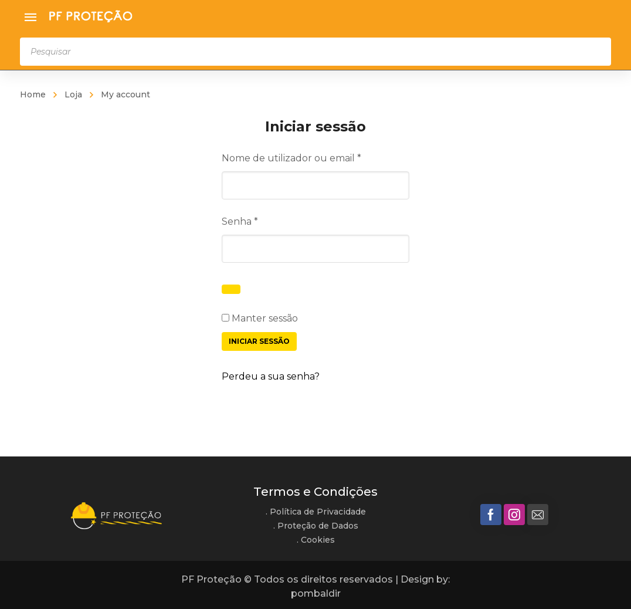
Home (33, 94)
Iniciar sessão (259, 341)
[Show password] (231, 289)
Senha (266, 220)
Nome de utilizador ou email (315, 157)
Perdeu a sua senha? (271, 376)
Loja (73, 94)
